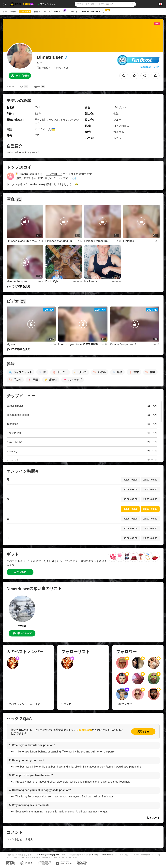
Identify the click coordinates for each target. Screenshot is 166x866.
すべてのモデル (10, 11)
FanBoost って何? (150, 67)
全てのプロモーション (54, 11)
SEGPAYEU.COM (105, 855)
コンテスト (73, 11)
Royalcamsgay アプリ (94, 11)
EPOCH (94, 855)
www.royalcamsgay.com (49, 854)
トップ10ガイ (54, 174)
